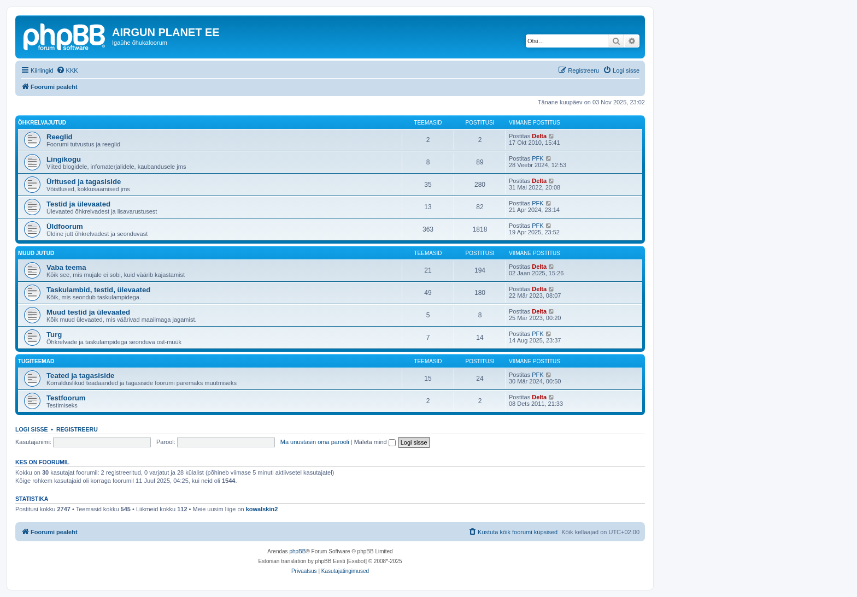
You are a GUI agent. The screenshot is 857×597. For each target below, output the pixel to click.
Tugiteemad (36, 361)
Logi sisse (31, 429)
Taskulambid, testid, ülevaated (98, 290)
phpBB (297, 551)
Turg (54, 334)
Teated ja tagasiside (80, 375)
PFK (537, 158)
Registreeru (77, 429)
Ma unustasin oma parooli (314, 442)
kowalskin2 (262, 509)
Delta (539, 136)
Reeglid (59, 137)
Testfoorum (66, 398)
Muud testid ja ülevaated (88, 312)
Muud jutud (36, 253)
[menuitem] (67, 70)
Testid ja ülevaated (78, 204)
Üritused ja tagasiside (83, 182)
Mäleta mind (375, 442)
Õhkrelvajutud (42, 123)
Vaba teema (66, 267)
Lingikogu (63, 159)
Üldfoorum (64, 226)
